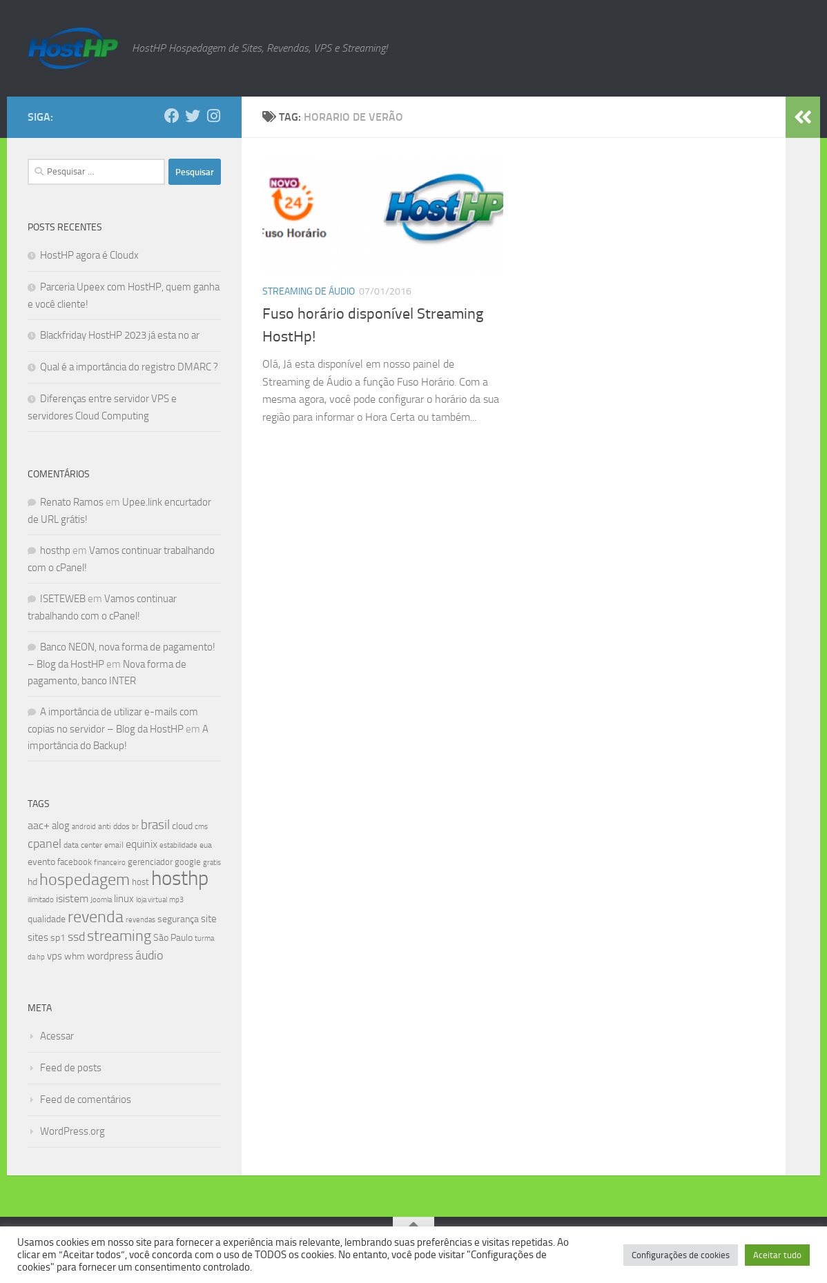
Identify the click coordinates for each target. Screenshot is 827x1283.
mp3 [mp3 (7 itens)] (176, 899)
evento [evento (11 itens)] (41, 862)
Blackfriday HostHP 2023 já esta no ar (120, 335)
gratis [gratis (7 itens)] (212, 862)
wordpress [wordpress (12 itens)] (110, 956)
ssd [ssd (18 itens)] (76, 936)
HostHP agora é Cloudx (89, 255)
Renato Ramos (72, 502)
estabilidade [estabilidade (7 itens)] (178, 845)
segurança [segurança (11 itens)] (178, 919)
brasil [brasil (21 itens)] (155, 825)
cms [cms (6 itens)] (201, 826)
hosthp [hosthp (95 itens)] (179, 878)
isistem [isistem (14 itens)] (72, 898)
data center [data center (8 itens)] (83, 845)
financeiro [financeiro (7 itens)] (110, 862)
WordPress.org (72, 1131)
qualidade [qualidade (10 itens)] (47, 919)
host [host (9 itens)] (140, 882)
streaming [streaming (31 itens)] (119, 936)
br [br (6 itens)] (135, 826)
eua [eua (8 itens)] (206, 845)
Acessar (57, 1036)
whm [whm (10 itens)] (74, 956)
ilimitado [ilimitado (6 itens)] (41, 899)
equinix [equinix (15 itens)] (141, 844)
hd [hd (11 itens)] (32, 882)
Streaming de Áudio (308, 291)
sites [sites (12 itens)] (38, 937)
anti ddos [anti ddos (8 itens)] (114, 826)
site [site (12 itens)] (209, 919)
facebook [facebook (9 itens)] (74, 862)
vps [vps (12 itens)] (54, 956)
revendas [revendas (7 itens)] (140, 919)
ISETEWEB (63, 599)
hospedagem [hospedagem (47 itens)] (84, 879)
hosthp (55, 550)
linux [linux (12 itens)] (124, 899)
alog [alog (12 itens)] (61, 825)
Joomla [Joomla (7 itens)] (101, 899)
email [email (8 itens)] (114, 845)
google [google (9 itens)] (188, 862)
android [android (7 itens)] (84, 826)
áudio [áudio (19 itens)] (149, 955)
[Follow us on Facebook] (171, 115)
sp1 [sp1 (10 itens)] (58, 938)
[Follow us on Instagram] (213, 115)
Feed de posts (70, 1068)
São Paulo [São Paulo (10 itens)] (173, 938)
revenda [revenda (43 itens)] (96, 916)
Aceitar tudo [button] (777, 1255)
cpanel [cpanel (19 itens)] (44, 843)
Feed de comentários (85, 1099)
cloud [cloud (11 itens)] (182, 826)
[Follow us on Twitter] (192, 115)
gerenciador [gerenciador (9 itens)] (150, 862)
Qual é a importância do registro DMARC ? (129, 367)
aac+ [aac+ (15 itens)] (39, 825)
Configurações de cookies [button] (681, 1255)
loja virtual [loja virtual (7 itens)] (151, 899)
